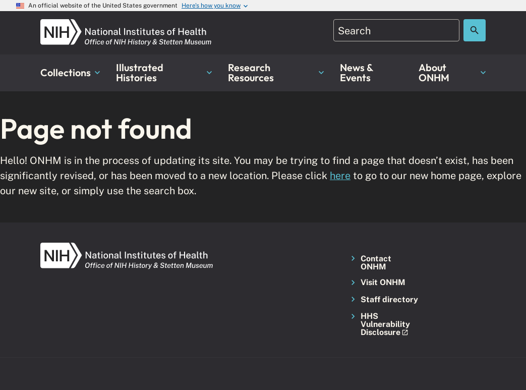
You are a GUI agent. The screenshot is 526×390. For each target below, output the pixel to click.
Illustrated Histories (164, 72)
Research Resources (276, 72)
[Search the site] (474, 30)
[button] (383, 324)
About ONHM (452, 72)
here (340, 175)
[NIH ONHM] (126, 25)
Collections (70, 72)
